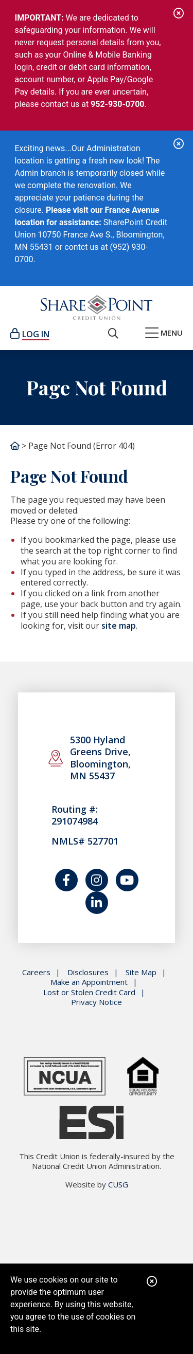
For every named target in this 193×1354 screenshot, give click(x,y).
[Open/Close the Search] (113, 333)
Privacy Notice (96, 1002)
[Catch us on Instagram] (96, 880)
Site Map (141, 972)
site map (118, 625)
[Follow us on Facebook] (66, 880)
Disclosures (88, 972)
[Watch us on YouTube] (127, 880)
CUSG (118, 1184)
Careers (36, 972)
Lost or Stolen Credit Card (89, 992)
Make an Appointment (89, 982)
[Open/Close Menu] (164, 333)
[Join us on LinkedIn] (96, 902)
